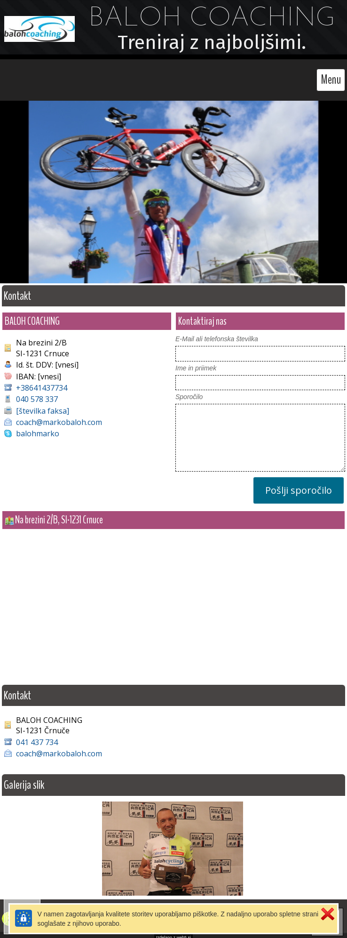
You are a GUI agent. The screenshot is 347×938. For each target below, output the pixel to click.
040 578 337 (37, 394)
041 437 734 (37, 737)
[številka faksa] (42, 406)
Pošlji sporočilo (298, 485)
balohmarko (37, 429)
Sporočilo (189, 392)
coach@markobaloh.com (59, 417)
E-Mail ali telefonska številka (216, 334)
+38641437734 (41, 383)
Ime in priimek (195, 363)
